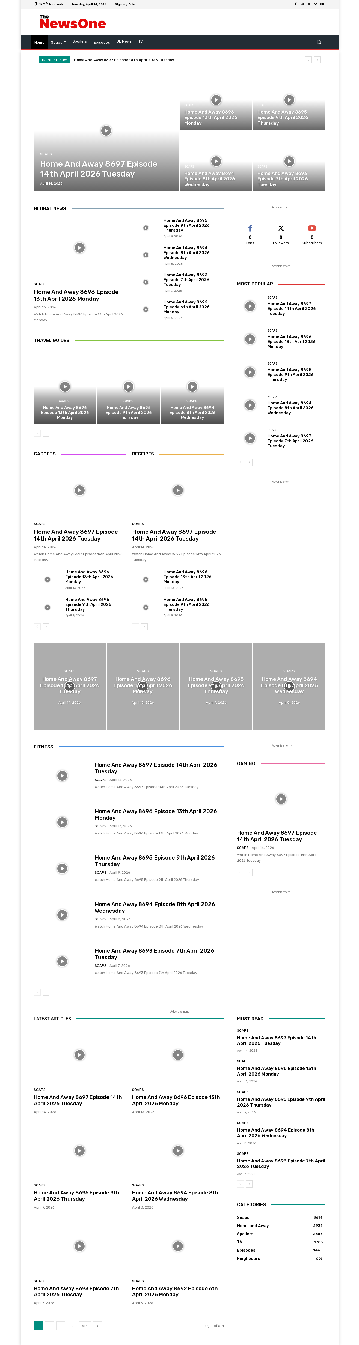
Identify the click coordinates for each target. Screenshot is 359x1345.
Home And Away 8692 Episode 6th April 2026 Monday (187, 307)
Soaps (46, 154)
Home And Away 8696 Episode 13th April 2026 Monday (76, 295)
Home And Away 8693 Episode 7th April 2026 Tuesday (186, 279)
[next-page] (46, 433)
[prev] (308, 59)
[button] (319, 42)
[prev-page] (37, 433)
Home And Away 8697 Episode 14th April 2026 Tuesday (124, 60)
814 (85, 1325)
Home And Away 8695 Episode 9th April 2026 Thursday (187, 225)
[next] (317, 59)
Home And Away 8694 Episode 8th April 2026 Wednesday (187, 252)
